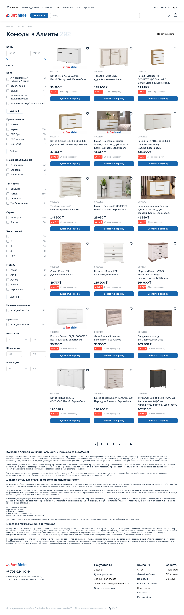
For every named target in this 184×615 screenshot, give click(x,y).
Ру (175, 7)
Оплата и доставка (30, 7)
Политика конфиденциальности (111, 583)
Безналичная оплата (105, 579)
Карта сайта (144, 597)
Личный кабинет (146, 574)
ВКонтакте (172, 574)
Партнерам (88, 7)
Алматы (12, 7)
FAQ (78, 7)
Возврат (98, 569)
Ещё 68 (15, 296)
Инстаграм (172, 569)
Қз (113, 608)
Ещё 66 (15, 110)
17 (131, 444)
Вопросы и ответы (147, 583)
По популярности (167, 34)
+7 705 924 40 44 (162, 7)
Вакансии (68, 7)
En (117, 608)
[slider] (7, 59)
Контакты (47, 7)
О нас (57, 7)
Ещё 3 (14, 151)
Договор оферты (103, 574)
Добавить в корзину (70, 98)
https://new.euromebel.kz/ (155, 461)
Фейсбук (170, 579)
